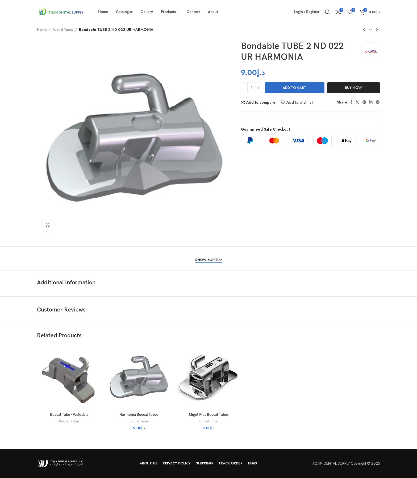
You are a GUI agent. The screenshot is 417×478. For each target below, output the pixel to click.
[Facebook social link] (351, 102)
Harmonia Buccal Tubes (138, 414)
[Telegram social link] (377, 102)
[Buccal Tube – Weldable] (69, 377)
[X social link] (357, 102)
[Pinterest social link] (364, 102)
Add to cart (294, 87)
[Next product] (377, 30)
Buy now (353, 87)
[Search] (327, 12)
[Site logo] (61, 11)
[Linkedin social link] (371, 102)
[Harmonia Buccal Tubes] (139, 377)
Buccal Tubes (63, 29)
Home (42, 29)
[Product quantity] (252, 87)
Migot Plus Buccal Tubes (208, 414)
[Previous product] (364, 30)
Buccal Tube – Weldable (69, 414)
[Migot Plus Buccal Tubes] (208, 377)
